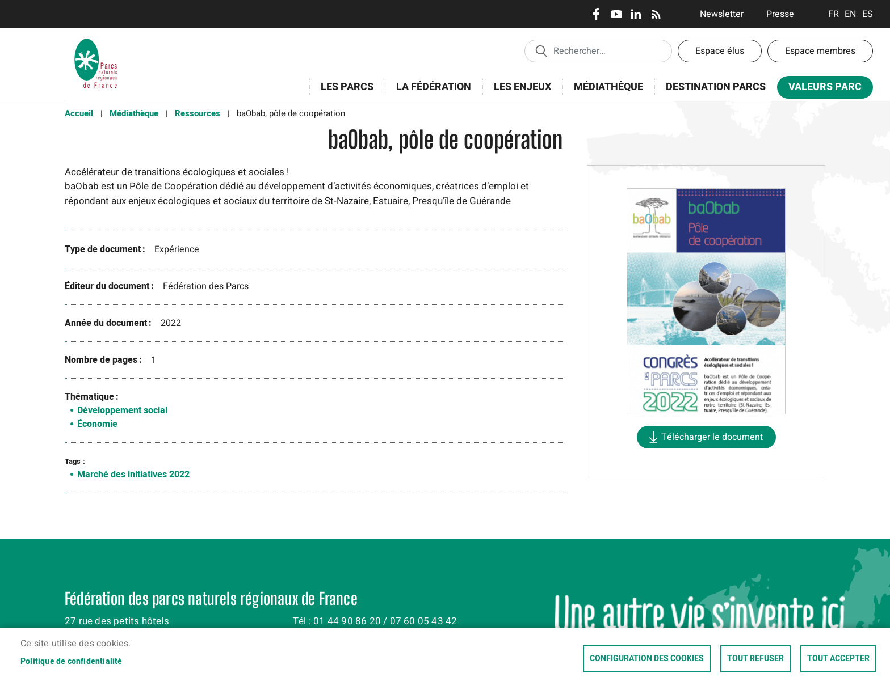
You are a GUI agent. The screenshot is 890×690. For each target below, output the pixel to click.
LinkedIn (636, 14)
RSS (656, 14)
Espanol (867, 14)
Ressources (197, 113)
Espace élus (719, 51)
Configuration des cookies (647, 658)
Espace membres (820, 51)
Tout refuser (755, 658)
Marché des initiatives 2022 (133, 474)
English (851, 14)
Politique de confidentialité (71, 661)
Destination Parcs (716, 87)
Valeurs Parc (821, 89)
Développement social (122, 410)
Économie (97, 424)
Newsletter (722, 14)
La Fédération (430, 93)
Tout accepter (838, 658)
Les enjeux (518, 93)
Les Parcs (343, 93)
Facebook (596, 14)
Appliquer (541, 50)
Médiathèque (608, 87)
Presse (780, 14)
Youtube (616, 14)
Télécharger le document (712, 437)
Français (833, 14)
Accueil (79, 113)
